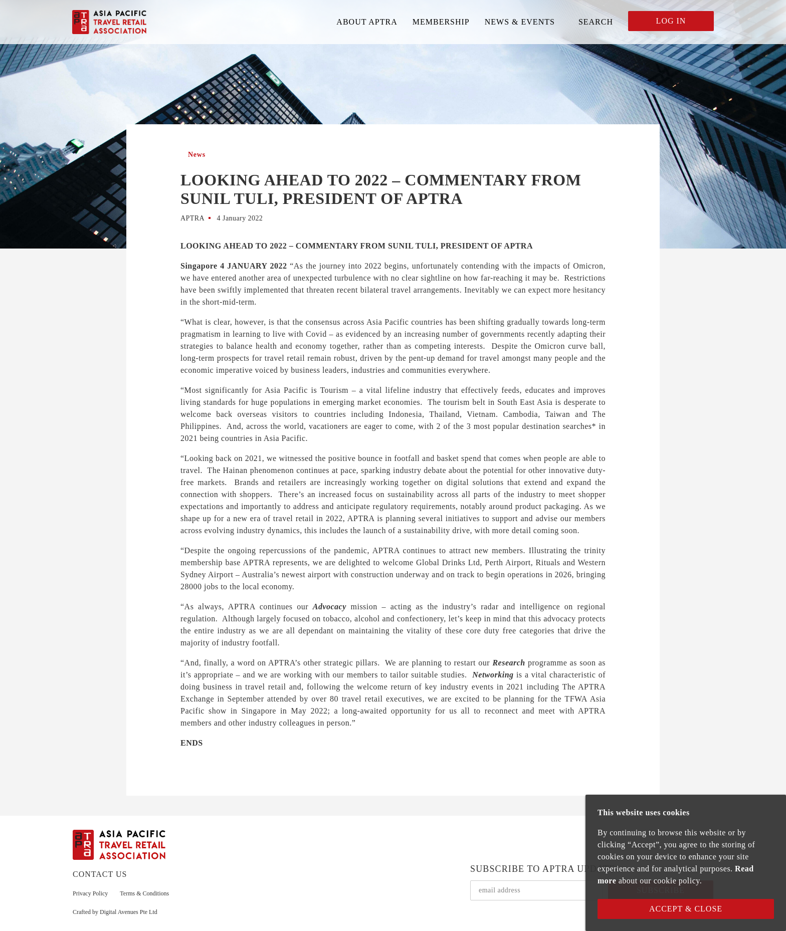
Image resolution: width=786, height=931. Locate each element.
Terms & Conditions (144, 893)
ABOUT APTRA (366, 22)
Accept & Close (685, 908)
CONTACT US (100, 874)
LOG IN (671, 21)
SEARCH (595, 22)
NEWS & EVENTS (520, 22)
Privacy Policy (90, 893)
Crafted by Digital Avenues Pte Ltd (115, 911)
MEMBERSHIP (441, 22)
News (197, 154)
